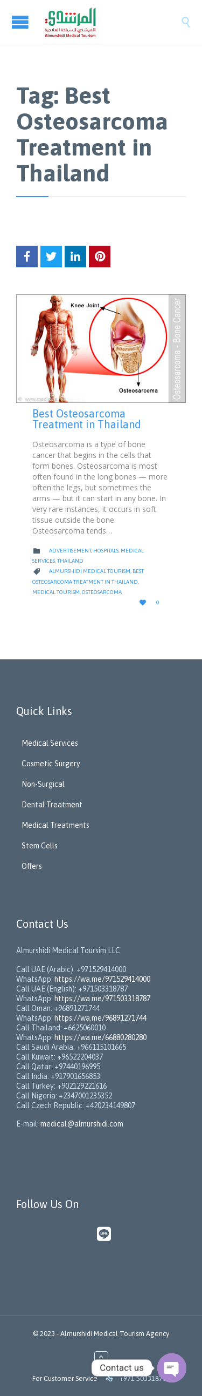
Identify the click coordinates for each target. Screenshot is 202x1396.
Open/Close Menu (21, 22)
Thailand (70, 561)
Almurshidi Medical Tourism (89, 571)
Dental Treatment (52, 804)
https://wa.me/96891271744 (100, 1018)
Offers (32, 866)
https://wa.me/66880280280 (100, 1037)
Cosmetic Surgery (51, 763)
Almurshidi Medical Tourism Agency (114, 1334)
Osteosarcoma (102, 592)
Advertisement (70, 551)
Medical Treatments (55, 825)
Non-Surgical (43, 784)
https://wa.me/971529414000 (101, 979)
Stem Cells (40, 845)
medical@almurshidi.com (81, 1124)
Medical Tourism (56, 592)
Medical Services (50, 743)
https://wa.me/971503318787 (102, 998)
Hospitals (106, 551)
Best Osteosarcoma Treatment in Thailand (86, 418)
